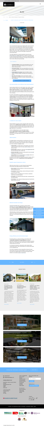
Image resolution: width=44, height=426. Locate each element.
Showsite (20, 377)
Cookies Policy (21, 391)
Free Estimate (21, 382)
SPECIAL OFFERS (22, 381)
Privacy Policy (21, 390)
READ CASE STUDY (22, 357)
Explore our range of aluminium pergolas (22, 80)
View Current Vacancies (34, 385)
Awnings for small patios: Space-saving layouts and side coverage (35, 287)
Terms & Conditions (22, 389)
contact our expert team (22, 252)
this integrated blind (29, 149)
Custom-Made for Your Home (17, 72)
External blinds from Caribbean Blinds (16, 55)
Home (4, 17)
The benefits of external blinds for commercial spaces (8, 287)
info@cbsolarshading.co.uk (9, 377)
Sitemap (20, 392)
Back (6, 20)
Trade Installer (21, 385)
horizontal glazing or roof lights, (24, 154)
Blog (7, 17)
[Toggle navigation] (40, 4)
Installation (21, 383)
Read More (6, 304)
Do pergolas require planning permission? (21, 287)
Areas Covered (21, 376)
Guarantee (21, 384)
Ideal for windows (27, 146)
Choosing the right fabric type (14, 205)
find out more (34, 369)
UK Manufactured (22, 380)
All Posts (22, 262)
